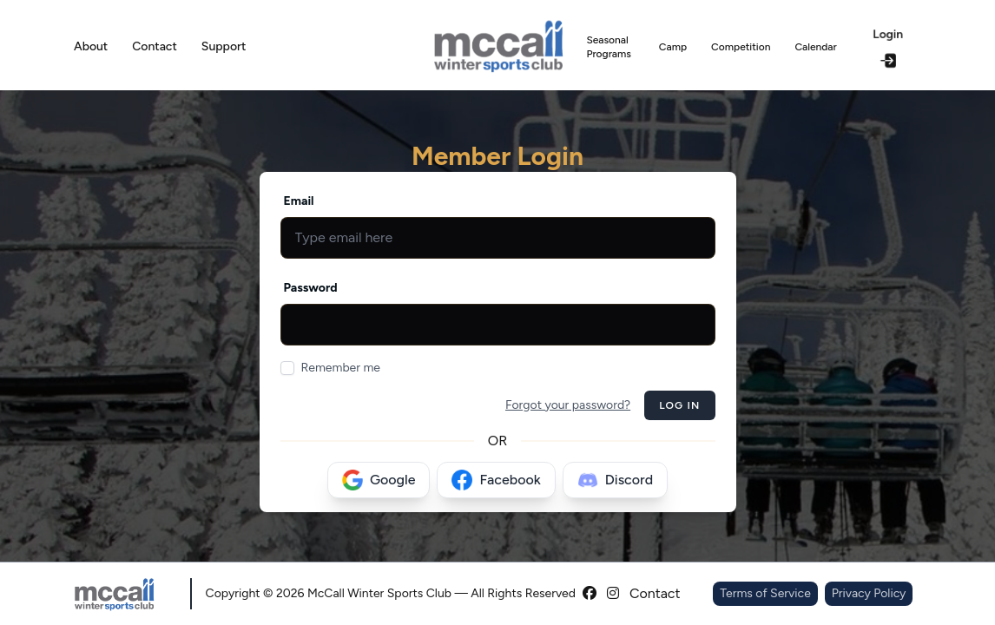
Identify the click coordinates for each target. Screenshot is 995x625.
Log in (679, 405)
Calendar (815, 47)
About (91, 46)
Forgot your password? (567, 405)
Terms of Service (765, 593)
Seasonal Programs (608, 47)
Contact (154, 46)
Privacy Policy (869, 593)
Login (888, 47)
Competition (740, 47)
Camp (673, 47)
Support (223, 46)
